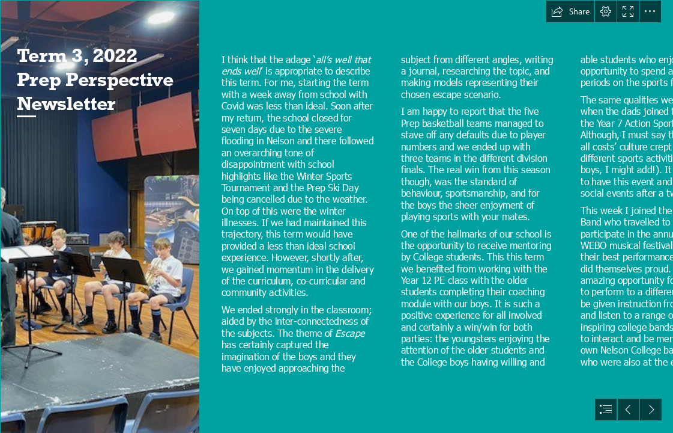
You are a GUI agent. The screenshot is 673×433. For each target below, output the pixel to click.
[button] (570, 11)
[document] (336, 216)
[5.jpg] (99, 216)
